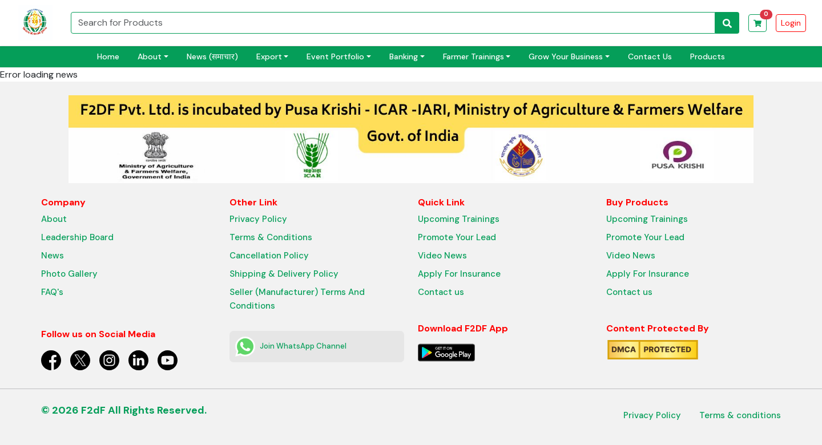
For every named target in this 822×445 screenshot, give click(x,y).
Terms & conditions (740, 415)
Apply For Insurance (459, 274)
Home (108, 56)
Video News (442, 255)
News (52, 255)
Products (707, 56)
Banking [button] (403, 56)
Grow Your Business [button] (566, 56)
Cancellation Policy (269, 255)
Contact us (441, 292)
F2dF (93, 410)
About (54, 219)
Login (791, 23)
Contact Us (650, 56)
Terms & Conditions (270, 237)
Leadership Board (77, 237)
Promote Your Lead (457, 237)
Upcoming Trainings (458, 219)
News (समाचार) (212, 56)
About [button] (150, 56)
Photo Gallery (69, 274)
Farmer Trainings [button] (473, 56)
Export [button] (269, 56)
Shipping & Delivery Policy (284, 274)
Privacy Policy (258, 219)
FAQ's (52, 292)
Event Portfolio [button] (335, 56)
